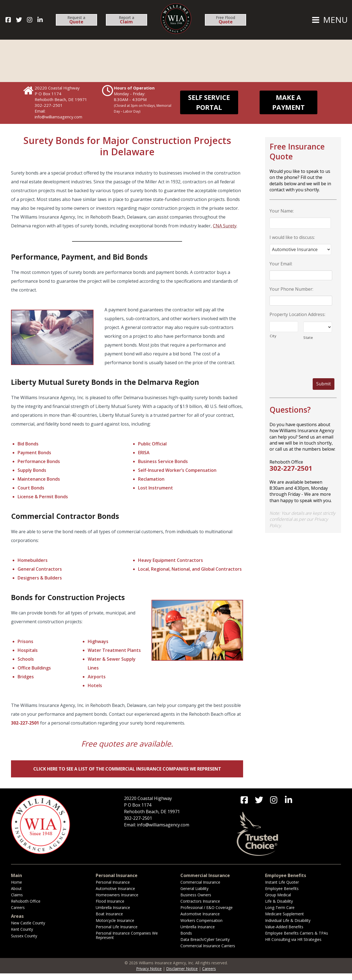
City (273, 335)
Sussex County (24, 942)
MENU (329, 20)
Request (76, 20)
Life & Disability (279, 907)
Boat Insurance (109, 920)
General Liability (194, 895)
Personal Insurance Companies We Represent (127, 942)
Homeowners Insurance (117, 901)
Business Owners (195, 901)
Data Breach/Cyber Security (205, 946)
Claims (17, 901)
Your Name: (282, 211)
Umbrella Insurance (113, 914)
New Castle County (28, 929)
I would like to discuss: (292, 237)
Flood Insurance (110, 907)
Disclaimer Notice (182, 975)
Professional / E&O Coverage (206, 914)
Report (126, 20)
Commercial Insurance (200, 888)
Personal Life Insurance (117, 933)
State (308, 337)
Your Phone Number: (291, 289)
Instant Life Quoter (282, 888)
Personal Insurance (113, 888)
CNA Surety (225, 226)
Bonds (186, 939)
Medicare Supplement (284, 920)
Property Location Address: (297, 314)
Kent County (22, 935)
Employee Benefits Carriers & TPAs (296, 939)
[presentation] (302, 356)
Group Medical (278, 901)
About (16, 895)
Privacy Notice (149, 975)
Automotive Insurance (115, 895)
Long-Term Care (280, 914)
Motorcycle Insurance (115, 927)
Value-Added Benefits (284, 933)
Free (225, 20)
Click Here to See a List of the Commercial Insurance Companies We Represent (127, 769)
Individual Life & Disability (287, 927)
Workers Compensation (201, 927)
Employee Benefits (282, 895)
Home (16, 888)
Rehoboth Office (25, 907)
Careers (18, 914)
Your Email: (281, 264)
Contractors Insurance (200, 907)
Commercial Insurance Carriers (207, 952)
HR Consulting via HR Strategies (293, 946)
